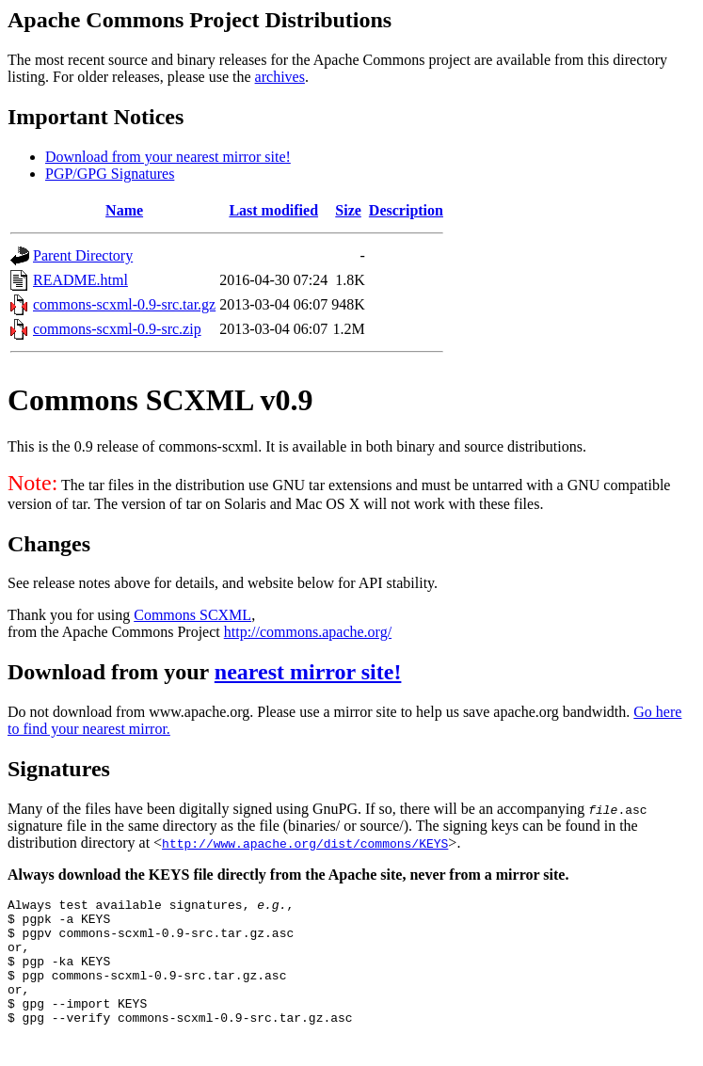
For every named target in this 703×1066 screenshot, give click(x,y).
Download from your (111, 672)
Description (406, 210)
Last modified (273, 210)
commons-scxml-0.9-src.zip (117, 329)
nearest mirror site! (308, 672)
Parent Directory (83, 255)
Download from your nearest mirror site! (168, 157)
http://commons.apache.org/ (307, 632)
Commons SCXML (192, 615)
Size (348, 210)
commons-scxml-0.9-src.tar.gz (124, 304)
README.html (80, 280)
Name (124, 210)
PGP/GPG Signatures (109, 174)
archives (280, 77)
